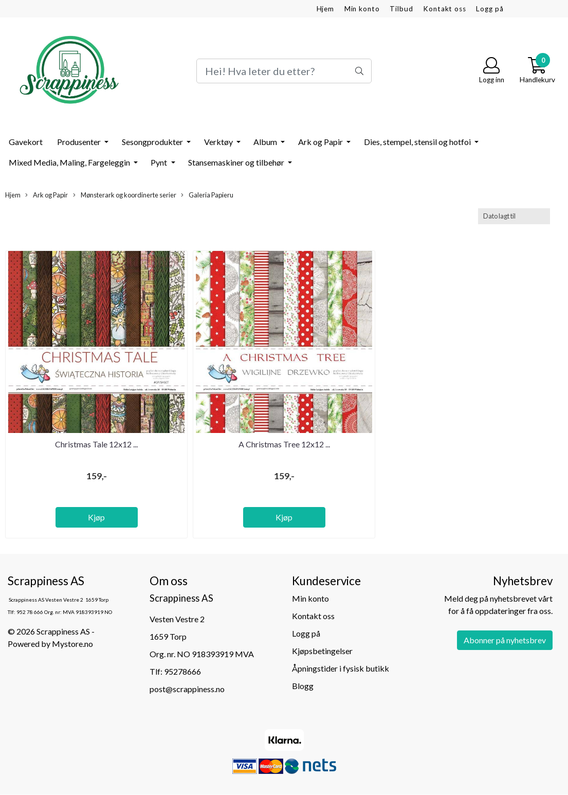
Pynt (160, 162)
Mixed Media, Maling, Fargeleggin (70, 162)
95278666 (182, 671)
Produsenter (79, 142)
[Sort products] (514, 216)
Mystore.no (72, 643)
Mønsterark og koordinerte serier (124, 195)
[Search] (284, 71)
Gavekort (26, 142)
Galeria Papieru (207, 195)
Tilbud (401, 9)
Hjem (325, 9)
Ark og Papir (321, 142)
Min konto (362, 9)
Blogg (303, 686)
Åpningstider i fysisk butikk (340, 668)
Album (266, 142)
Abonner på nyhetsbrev (505, 640)
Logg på (489, 9)
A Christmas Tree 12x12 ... (284, 444)
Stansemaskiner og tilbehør (237, 162)
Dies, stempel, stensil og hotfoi (418, 142)
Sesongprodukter (153, 142)
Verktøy (219, 142)
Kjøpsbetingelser (322, 651)
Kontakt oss (444, 9)
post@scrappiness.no (187, 689)
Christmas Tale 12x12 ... (96, 444)
